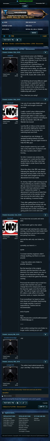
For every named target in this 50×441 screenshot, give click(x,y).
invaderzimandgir (10, 338)
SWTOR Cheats (7, 418)
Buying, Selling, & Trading (34, 29)
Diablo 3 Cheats (7, 425)
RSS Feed (37, 420)
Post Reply (9, 40)
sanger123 (10, 365)
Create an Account (26, 1)
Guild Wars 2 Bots (8, 424)
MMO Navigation (31, 22)
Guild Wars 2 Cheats (9, 420)
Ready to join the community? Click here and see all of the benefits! (22, 391)
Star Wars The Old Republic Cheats (24, 426)
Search (34, 33)
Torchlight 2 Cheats (24, 431)
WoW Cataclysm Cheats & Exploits (24, 419)
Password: (27, 3)
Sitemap (36, 418)
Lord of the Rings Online (22, 43)
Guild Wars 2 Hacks (8, 422)
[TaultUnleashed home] (16, 13)
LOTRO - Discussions (37, 43)
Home (4, 22)
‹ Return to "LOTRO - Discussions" (14, 407)
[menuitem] (11, 36)
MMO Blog (29, 26)
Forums (11, 43)
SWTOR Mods (23, 429)
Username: (11, 3)
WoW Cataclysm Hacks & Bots (23, 423)
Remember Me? (41, 3)
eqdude (10, 56)
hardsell (10, 103)
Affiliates (5, 29)
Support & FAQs (7, 26)
